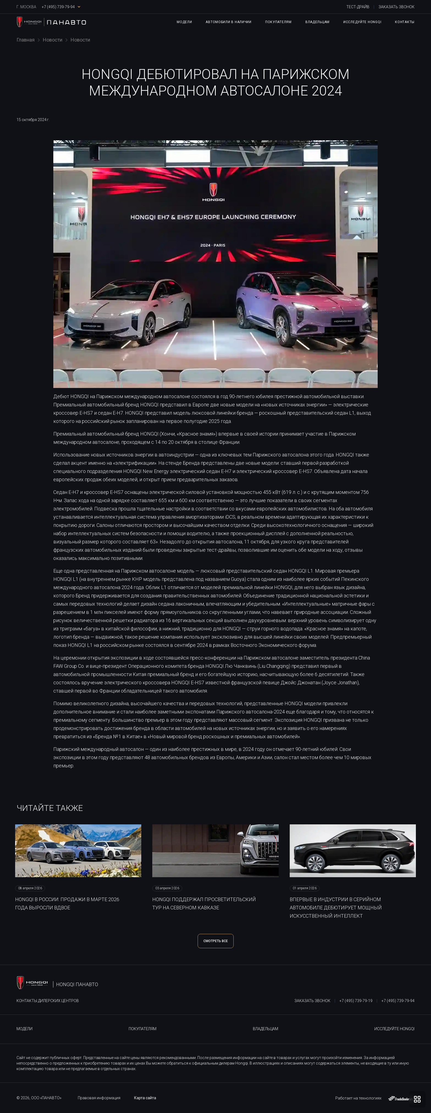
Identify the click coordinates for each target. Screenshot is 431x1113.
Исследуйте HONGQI (362, 22)
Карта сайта (145, 1098)
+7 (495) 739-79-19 (355, 1001)
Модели (184, 22)
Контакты (405, 22)
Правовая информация (99, 1098)
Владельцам (317, 22)
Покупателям (278, 22)
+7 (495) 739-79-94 (398, 1001)
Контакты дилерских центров (47, 1001)
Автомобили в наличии (228, 22)
